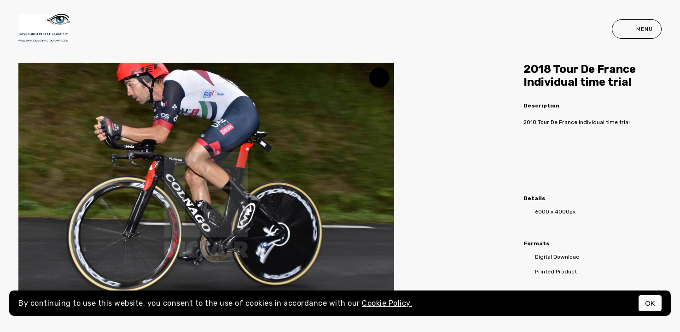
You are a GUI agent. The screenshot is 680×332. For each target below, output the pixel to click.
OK (650, 303)
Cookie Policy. (387, 303)
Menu (637, 29)
